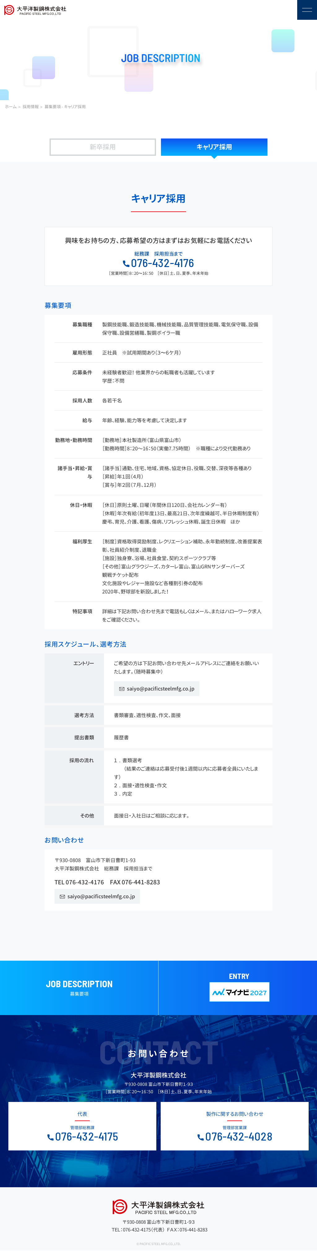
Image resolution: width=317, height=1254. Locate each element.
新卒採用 (103, 146)
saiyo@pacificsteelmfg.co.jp (160, 688)
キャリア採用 (214, 146)
